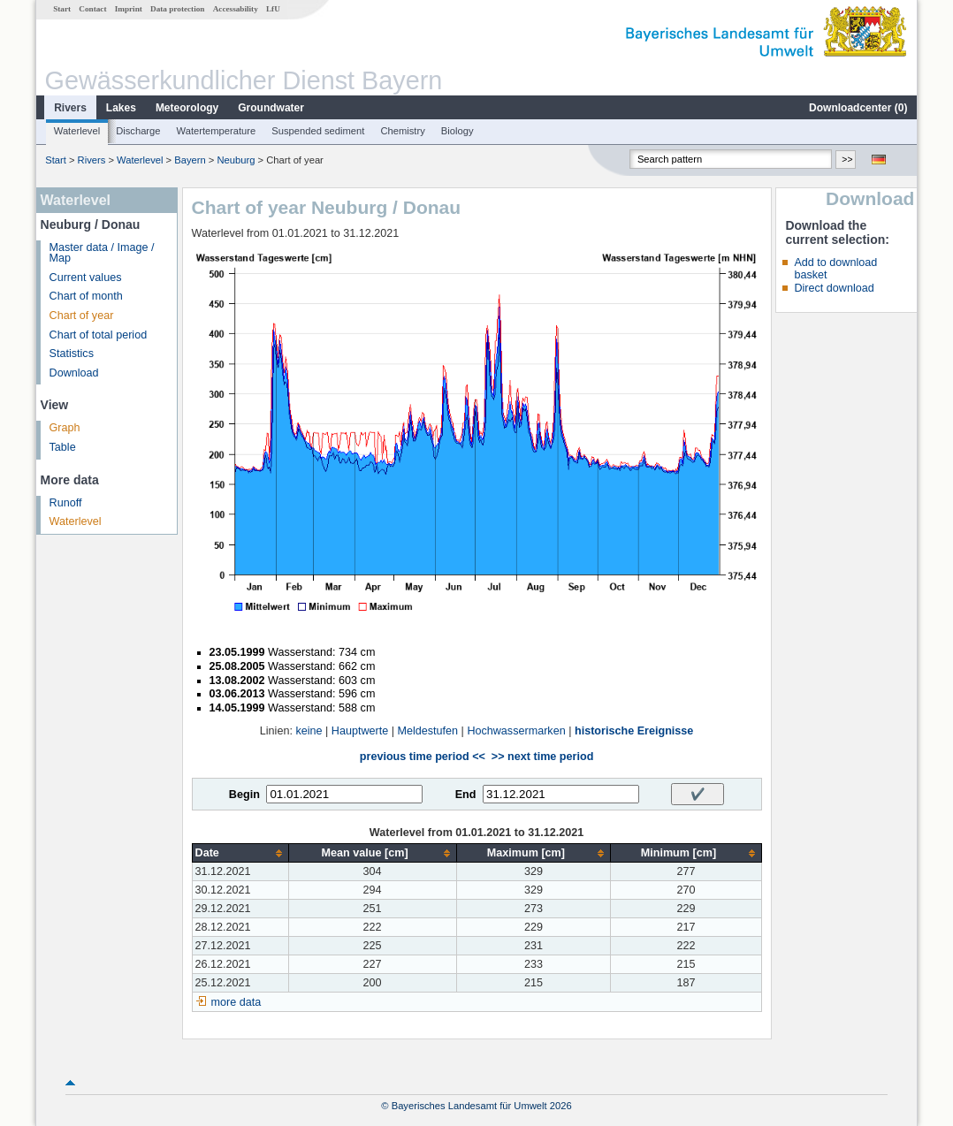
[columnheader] (240, 853)
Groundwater (271, 108)
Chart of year (82, 315)
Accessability (235, 8)
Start (62, 8)
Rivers (70, 108)
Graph (65, 428)
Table (63, 447)
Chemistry (402, 131)
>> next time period (542, 756)
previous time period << (422, 756)
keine (308, 731)
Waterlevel (77, 131)
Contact (92, 8)
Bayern (189, 160)
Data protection (177, 8)
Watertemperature (216, 131)
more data (236, 1002)
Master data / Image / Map (102, 253)
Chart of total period (99, 335)
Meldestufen (427, 731)
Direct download (833, 288)
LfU (273, 8)
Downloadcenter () (858, 108)
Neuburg (236, 160)
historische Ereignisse (634, 731)
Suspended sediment (317, 131)
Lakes (121, 108)
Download (74, 373)
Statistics (72, 353)
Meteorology (187, 108)
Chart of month (86, 296)
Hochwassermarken (516, 731)
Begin (244, 794)
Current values (86, 277)
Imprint (128, 8)
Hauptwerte (360, 731)
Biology (457, 131)
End (465, 794)
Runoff (66, 503)
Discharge (138, 131)
